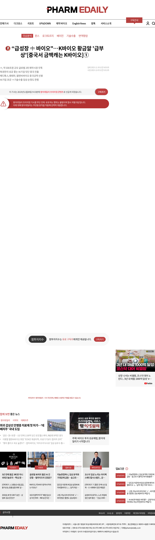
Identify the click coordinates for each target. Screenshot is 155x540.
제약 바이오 (61, 23)
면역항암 (83, 36)
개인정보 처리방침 (139, 513)
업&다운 (68, 467)
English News (79, 23)
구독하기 (101, 91)
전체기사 (4, 23)
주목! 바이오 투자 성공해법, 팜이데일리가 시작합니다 (88, 439)
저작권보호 (151, 513)
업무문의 (119, 513)
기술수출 (71, 36)
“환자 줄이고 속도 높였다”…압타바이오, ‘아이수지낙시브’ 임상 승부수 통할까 (34, 443)
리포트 (31, 23)
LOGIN (147, 23)
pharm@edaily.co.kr (133, 528)
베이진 (60, 36)
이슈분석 (27, 36)
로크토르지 (48, 36)
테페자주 (24, 420)
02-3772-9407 (97, 528)
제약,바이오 (96, 467)
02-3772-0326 (80, 528)
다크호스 (18, 23)
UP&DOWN (45, 23)
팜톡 (93, 23)
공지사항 (6, 512)
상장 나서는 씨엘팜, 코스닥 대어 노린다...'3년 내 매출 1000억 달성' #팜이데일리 (134, 379)
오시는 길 (110, 513)
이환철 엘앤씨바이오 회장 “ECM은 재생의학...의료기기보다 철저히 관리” (32, 439)
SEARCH (153, 23)
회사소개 (102, 513)
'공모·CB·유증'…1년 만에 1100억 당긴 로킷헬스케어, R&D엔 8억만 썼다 (33, 435)
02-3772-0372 (107, 528)
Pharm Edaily (14, 528)
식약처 (15, 420)
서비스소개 (106, 23)
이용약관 (127, 513)
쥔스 (37, 36)
